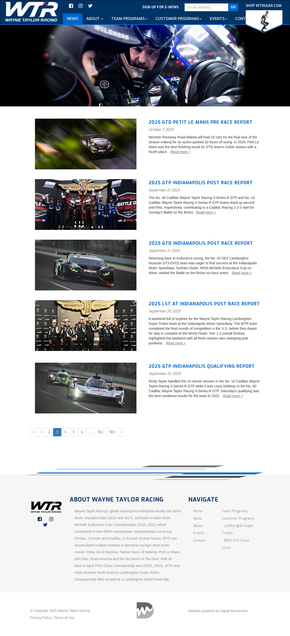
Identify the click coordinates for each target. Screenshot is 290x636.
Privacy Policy (40, 618)
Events (218, 18)
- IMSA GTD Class (235, 540)
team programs (129, 18)
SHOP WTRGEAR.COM (264, 18)
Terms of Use (64, 618)
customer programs (179, 18)
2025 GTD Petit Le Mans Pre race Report (201, 122)
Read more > (180, 152)
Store (226, 547)
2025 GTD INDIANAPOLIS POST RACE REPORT (201, 243)
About (94, 18)
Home (197, 511)
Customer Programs (238, 518)
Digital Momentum (234, 611)
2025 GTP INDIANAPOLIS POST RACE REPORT (201, 183)
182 (100, 432)
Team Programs (235, 511)
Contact (244, 18)
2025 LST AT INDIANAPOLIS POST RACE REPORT (204, 304)
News (72, 18)
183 (112, 432)
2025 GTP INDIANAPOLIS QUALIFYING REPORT (202, 366)
